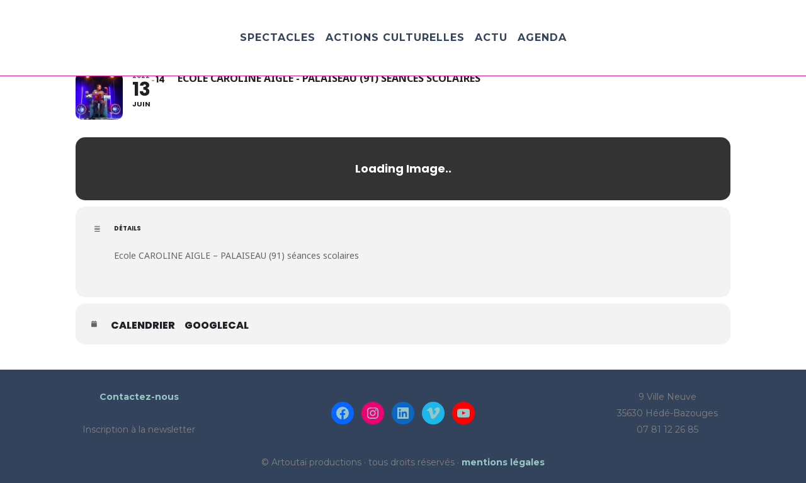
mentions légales (503, 462)
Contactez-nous (139, 396)
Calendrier (143, 325)
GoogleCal (216, 325)
